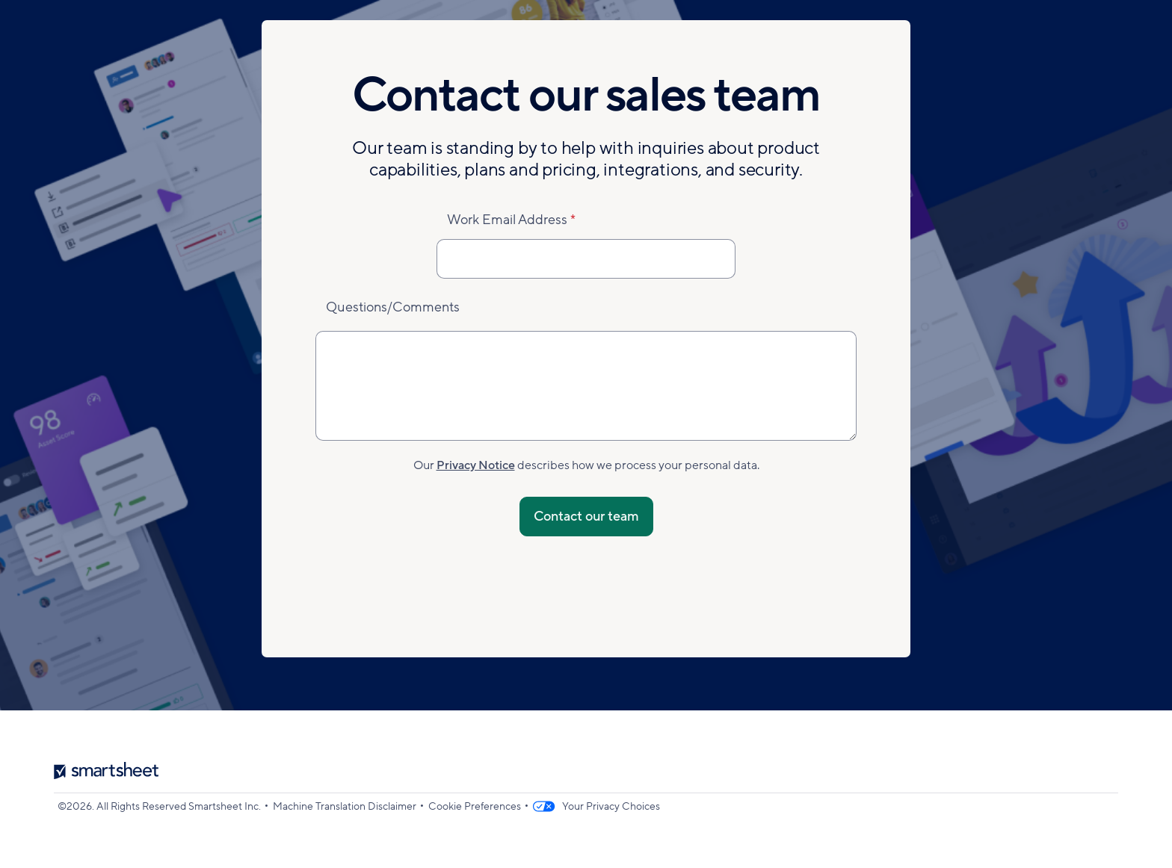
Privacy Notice (476, 465)
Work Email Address (507, 220)
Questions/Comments (393, 307)
